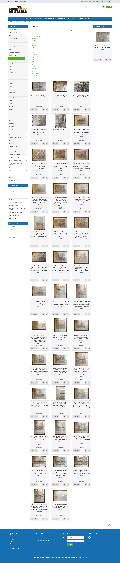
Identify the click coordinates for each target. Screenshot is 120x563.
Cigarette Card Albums (14, 38)
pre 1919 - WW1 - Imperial (15, 157)
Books (10, 35)
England (10, 78)
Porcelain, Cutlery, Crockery (15, 137)
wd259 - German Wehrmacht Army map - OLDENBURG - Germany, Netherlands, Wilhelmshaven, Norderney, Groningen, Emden (81, 337)
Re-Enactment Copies (14, 146)
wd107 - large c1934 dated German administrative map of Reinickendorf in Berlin (39, 131)
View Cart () (107, 1)
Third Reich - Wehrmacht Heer (15, 199)
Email (63, 541)
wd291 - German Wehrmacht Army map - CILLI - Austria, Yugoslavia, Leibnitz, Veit (39, 472)
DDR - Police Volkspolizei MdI (15, 202)
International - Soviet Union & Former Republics (17, 209)
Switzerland (11, 123)
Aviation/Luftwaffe (13, 63)
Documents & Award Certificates (16, 46)
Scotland (11, 106)
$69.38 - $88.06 (12, 235)
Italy (10, 89)
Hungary (11, 86)
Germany (11, 83)
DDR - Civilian (12, 188)
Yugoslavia (11, 126)
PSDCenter (85, 557)
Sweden (10, 120)
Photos (10, 134)
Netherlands (11, 97)
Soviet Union (11, 115)
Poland (10, 100)
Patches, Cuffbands (13, 132)
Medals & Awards (13, 55)
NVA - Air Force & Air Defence (15, 212)
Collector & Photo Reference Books (15, 176)
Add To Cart (34, 109)
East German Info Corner (14, 180)
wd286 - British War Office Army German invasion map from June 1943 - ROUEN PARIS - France (81, 472)
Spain (10, 117)
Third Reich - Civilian (13, 205)
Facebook (89, 537)
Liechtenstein (12, 92)
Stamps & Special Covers (14, 149)
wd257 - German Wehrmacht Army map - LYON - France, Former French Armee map (60, 335)
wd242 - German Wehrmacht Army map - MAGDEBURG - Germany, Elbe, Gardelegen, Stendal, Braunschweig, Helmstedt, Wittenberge (81, 235)
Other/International (13, 173)
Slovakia (11, 112)
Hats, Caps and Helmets (14, 52)
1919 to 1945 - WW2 (18, 21)
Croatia (10, 69)
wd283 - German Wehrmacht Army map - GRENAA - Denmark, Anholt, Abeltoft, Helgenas (60, 506)
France (10, 80)
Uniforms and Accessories (14, 154)
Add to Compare (47, 109)
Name (63, 537)
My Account (10, 1)
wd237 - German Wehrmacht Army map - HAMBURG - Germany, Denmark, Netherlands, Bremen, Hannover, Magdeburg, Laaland (39, 235)
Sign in (15, 1)
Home (11, 21)
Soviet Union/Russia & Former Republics (15, 164)
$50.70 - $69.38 (12, 232)
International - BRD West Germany (16, 197)
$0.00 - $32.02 (12, 226)
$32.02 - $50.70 (12, 229)
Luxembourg (11, 95)
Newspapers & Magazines (14, 129)
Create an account (22, 1)
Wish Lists (97, 1)
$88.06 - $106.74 (12, 237)
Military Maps (12, 58)
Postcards (11, 140)
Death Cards (11, 43)
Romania (11, 103)
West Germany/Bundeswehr (15, 160)
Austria (10, 61)
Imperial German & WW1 (14, 215)
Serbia (10, 109)
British (10, 167)
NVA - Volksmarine (13, 194)
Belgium (10, 66)
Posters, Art (11, 143)
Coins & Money (12, 41)
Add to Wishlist (43, 109)
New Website (39, 537)
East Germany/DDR (13, 29)
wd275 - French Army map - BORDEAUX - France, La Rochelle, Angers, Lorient (60, 438)
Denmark (11, 75)
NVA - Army (11, 191)
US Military (11, 170)
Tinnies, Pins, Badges (13, 151)
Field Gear (11, 49)
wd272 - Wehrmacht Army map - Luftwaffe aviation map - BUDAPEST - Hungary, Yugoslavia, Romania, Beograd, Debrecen (39, 439)
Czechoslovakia (12, 72)
